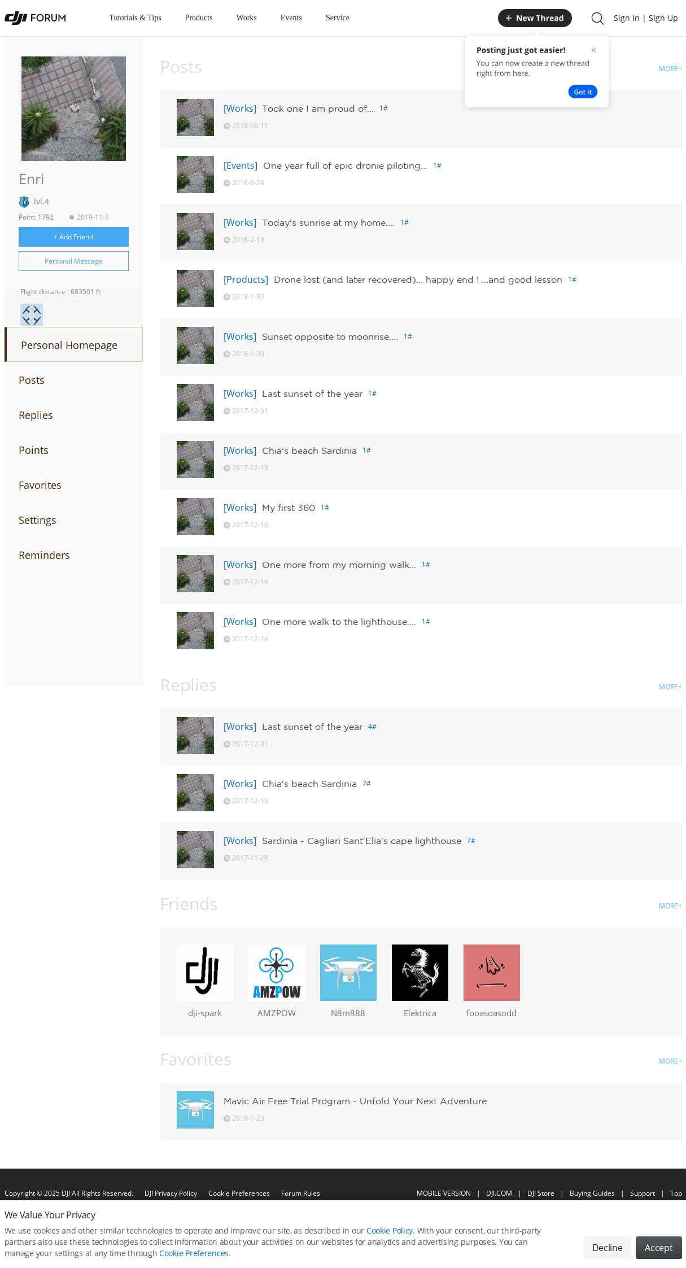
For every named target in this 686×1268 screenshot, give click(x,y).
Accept (658, 1247)
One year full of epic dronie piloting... (345, 165)
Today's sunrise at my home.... (328, 222)
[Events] (240, 165)
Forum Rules (300, 1193)
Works (247, 18)
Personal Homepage (69, 345)
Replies (36, 415)
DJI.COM (499, 1193)
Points (34, 450)
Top (676, 1193)
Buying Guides (592, 1193)
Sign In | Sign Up (646, 17)
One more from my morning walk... (339, 564)
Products (199, 18)
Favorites (40, 485)
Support (642, 1193)
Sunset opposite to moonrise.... (330, 336)
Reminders (44, 555)
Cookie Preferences (239, 1193)
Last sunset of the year (312, 393)
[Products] (246, 279)
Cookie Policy (389, 1230)
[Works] (240, 108)
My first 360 (288, 507)
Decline (607, 1247)
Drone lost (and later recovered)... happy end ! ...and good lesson (418, 279)
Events (291, 18)
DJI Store (540, 1193)
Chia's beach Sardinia (309, 450)
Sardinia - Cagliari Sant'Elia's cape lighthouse (361, 841)
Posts (32, 380)
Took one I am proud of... (318, 108)
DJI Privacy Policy (171, 1193)
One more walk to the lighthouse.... (339, 621)
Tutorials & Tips (135, 18)
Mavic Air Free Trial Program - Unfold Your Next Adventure (355, 1101)
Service (337, 18)
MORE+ (670, 68)
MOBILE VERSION (444, 1193)
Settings (37, 520)
